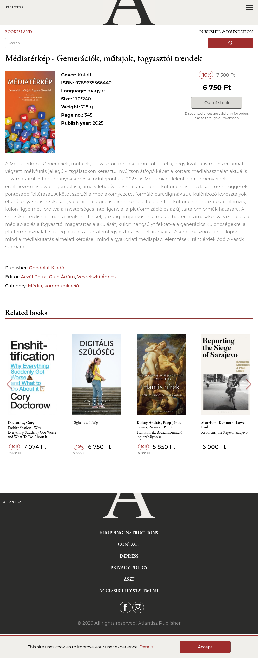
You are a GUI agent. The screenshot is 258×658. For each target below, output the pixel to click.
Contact (129, 544)
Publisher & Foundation (226, 31)
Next (248, 384)
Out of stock (216, 102)
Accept (205, 647)
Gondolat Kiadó (46, 268)
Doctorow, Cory (21, 422)
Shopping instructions (129, 533)
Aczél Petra (34, 277)
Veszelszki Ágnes (96, 277)
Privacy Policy (129, 567)
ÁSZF (129, 579)
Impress (129, 556)
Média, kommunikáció (53, 286)
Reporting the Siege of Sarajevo (224, 432)
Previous (9, 384)
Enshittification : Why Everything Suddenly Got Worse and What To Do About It (32, 433)
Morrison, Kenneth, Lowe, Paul (223, 424)
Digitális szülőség (85, 422)
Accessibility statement (129, 591)
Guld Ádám (62, 277)
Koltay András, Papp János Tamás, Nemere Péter (159, 424)
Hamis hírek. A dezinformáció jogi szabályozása (159, 435)
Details (146, 647)
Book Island (18, 31)
